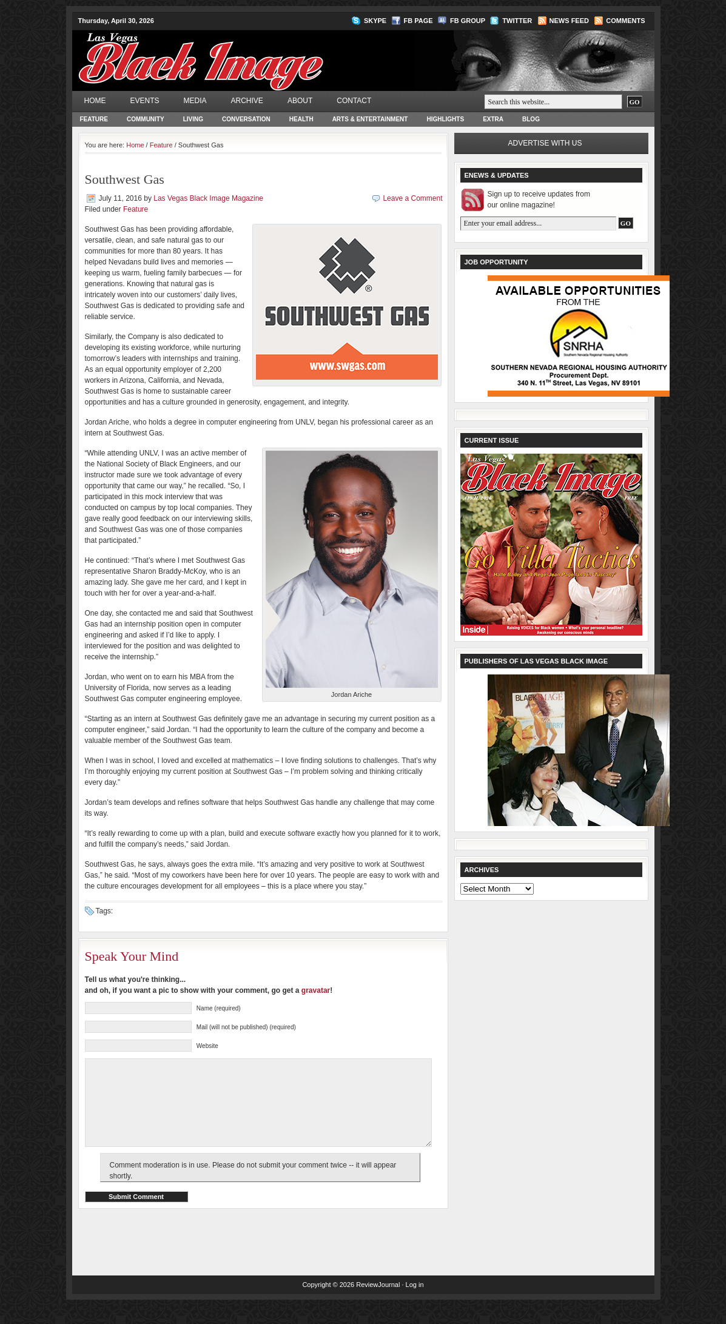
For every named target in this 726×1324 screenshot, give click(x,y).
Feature (94, 119)
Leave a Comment (412, 198)
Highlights (445, 119)
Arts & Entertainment (370, 119)
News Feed (569, 20)
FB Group (467, 20)
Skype (375, 20)
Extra (493, 119)
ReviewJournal (378, 1302)
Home (95, 100)
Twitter (517, 20)
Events (145, 100)
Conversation (246, 119)
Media (195, 100)
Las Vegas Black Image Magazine (248, 52)
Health (301, 119)
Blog (531, 119)
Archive (247, 100)
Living (193, 119)
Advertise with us (545, 143)
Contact (354, 100)
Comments (625, 20)
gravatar (315, 990)
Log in (415, 1302)
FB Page (418, 20)
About (299, 100)
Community (145, 119)
